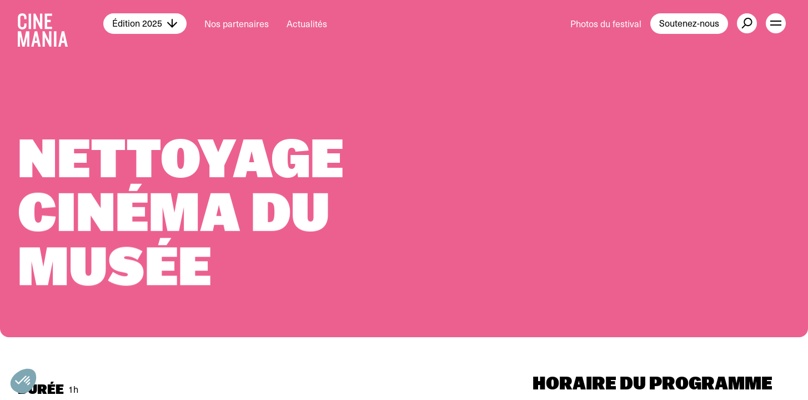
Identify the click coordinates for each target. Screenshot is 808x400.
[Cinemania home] (60, 23)
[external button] (747, 23)
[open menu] (776, 23)
